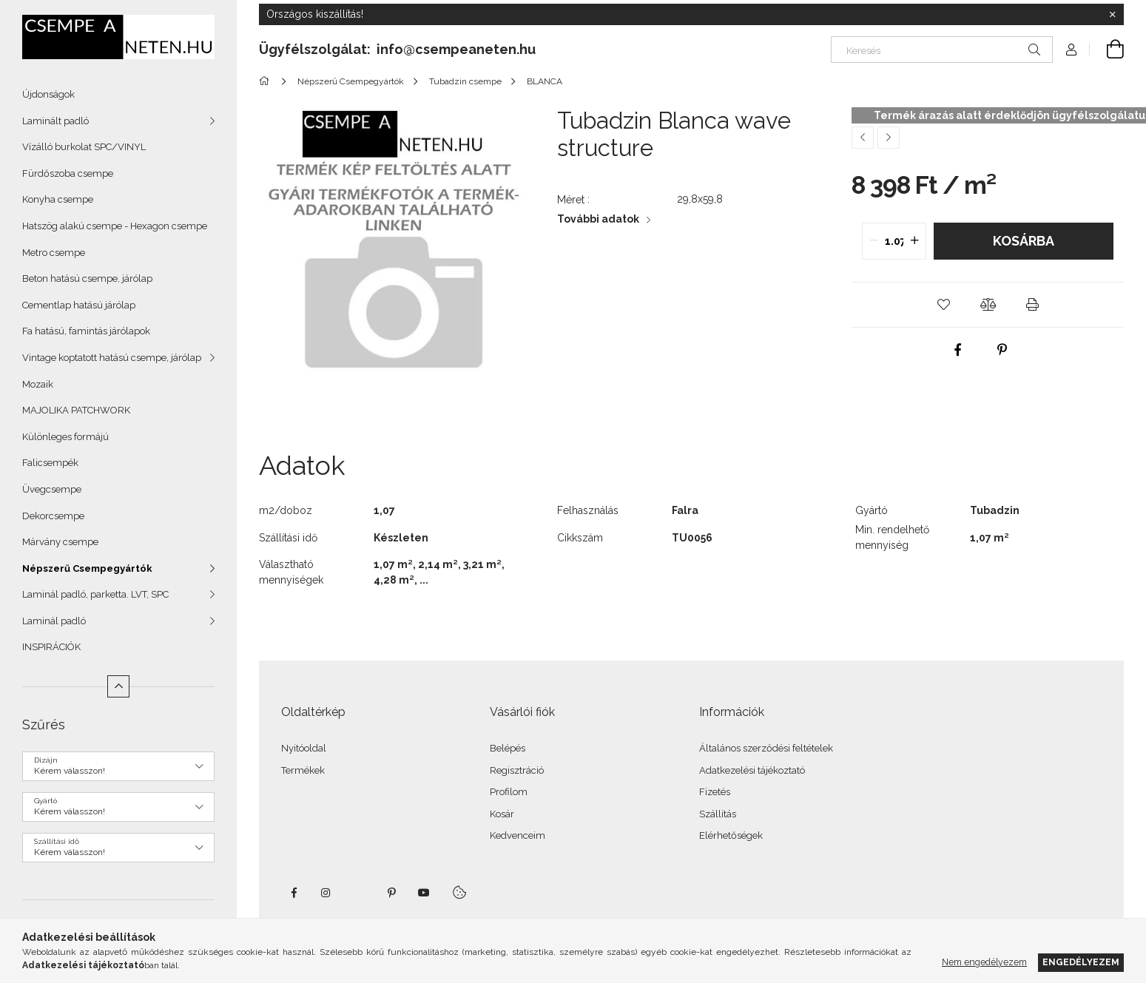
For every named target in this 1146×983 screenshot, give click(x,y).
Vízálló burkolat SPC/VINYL (84, 146)
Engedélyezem (1080, 961)
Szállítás (717, 814)
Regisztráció (517, 770)
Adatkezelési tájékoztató (752, 770)
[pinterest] (1002, 350)
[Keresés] (942, 49)
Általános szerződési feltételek (766, 748)
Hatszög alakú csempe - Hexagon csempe (114, 226)
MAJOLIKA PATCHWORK (76, 410)
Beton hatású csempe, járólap (87, 278)
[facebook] (958, 350)
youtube (424, 892)
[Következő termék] (888, 137)
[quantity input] (894, 241)
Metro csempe (53, 252)
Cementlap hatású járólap (78, 305)
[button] (943, 305)
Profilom (509, 791)
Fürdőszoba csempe (67, 173)
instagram (326, 892)
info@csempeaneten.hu (456, 49)
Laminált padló (55, 120)
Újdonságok (48, 94)
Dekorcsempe (53, 515)
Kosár (502, 814)
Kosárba (1023, 241)
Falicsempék (50, 462)
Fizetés (714, 791)
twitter (358, 892)
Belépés (507, 748)
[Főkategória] (266, 81)
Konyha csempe (57, 199)
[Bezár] (1113, 15)
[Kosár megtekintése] (1107, 49)
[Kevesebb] (118, 686)
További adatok (598, 219)
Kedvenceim (517, 835)
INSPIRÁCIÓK (51, 646)
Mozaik (37, 384)
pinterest (391, 892)
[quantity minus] (874, 241)
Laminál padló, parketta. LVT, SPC (95, 594)
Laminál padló (54, 620)
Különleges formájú (65, 436)
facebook (293, 892)
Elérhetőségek (731, 835)
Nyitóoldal (303, 748)
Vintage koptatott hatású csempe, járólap (111, 357)
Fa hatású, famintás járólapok (86, 331)
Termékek (303, 770)
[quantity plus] (914, 241)
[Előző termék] (863, 137)
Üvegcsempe (51, 489)
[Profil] (1071, 49)
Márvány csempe (60, 541)
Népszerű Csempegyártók (87, 568)
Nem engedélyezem (984, 961)
